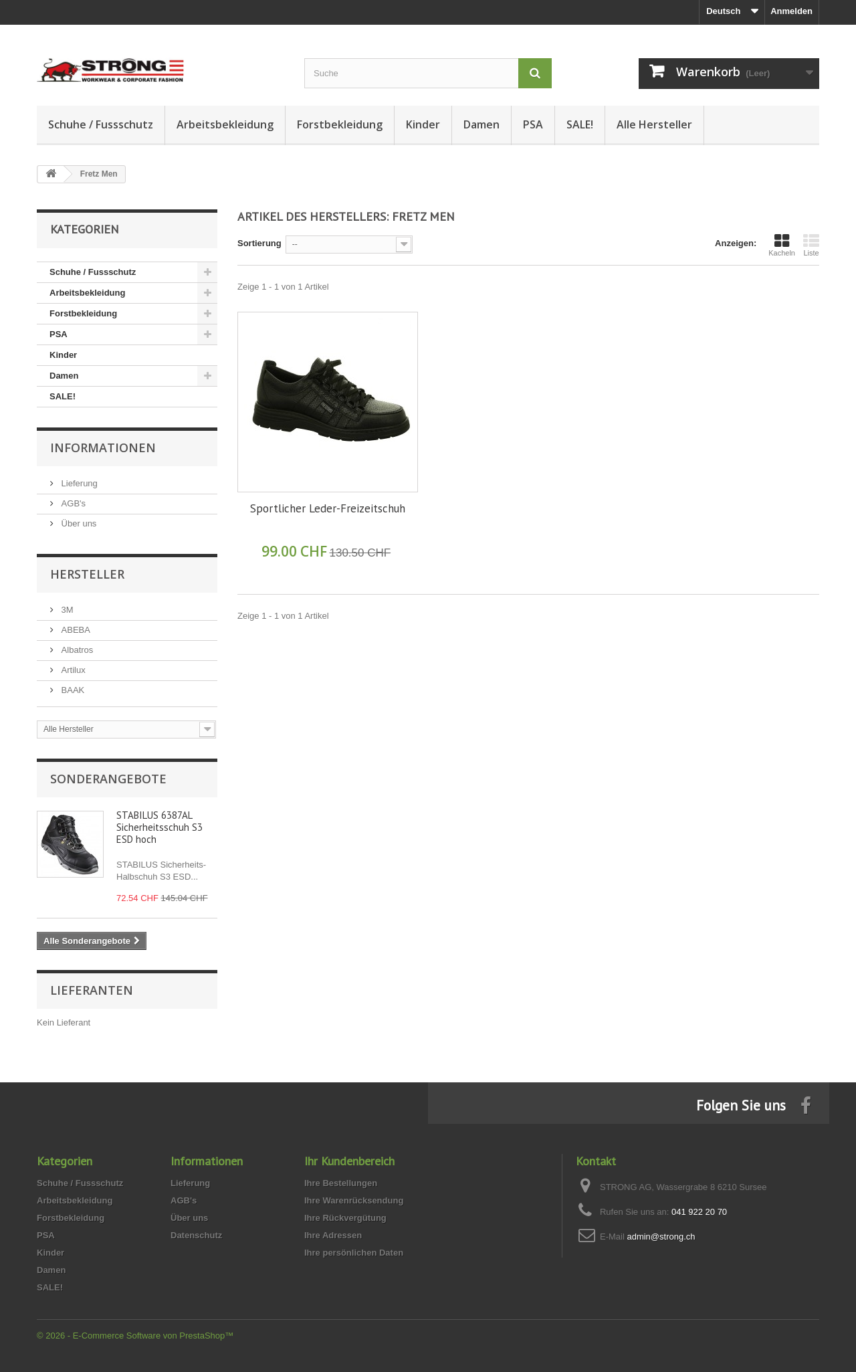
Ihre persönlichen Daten (353, 1253)
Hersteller (87, 574)
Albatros (76, 650)
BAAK (71, 690)
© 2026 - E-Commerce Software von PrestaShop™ (135, 1336)
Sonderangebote (108, 779)
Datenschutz (196, 1235)
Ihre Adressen (333, 1235)
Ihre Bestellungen (340, 1183)
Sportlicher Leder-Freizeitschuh (327, 508)
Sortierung (259, 243)
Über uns (77, 523)
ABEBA (74, 630)
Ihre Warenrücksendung (353, 1200)
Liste (811, 245)
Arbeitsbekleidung (225, 124)
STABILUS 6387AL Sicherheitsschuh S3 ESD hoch (159, 827)
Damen (481, 124)
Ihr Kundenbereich (349, 1161)
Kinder (423, 124)
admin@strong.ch (661, 1237)
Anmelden (791, 11)
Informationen (103, 447)
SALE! (579, 124)
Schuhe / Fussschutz (100, 124)
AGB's (72, 503)
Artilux (72, 670)
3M (66, 610)
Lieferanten (91, 990)
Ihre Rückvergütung (345, 1218)
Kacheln (781, 245)
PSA (533, 124)
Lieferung (78, 483)
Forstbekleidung (340, 124)
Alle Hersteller (654, 124)
